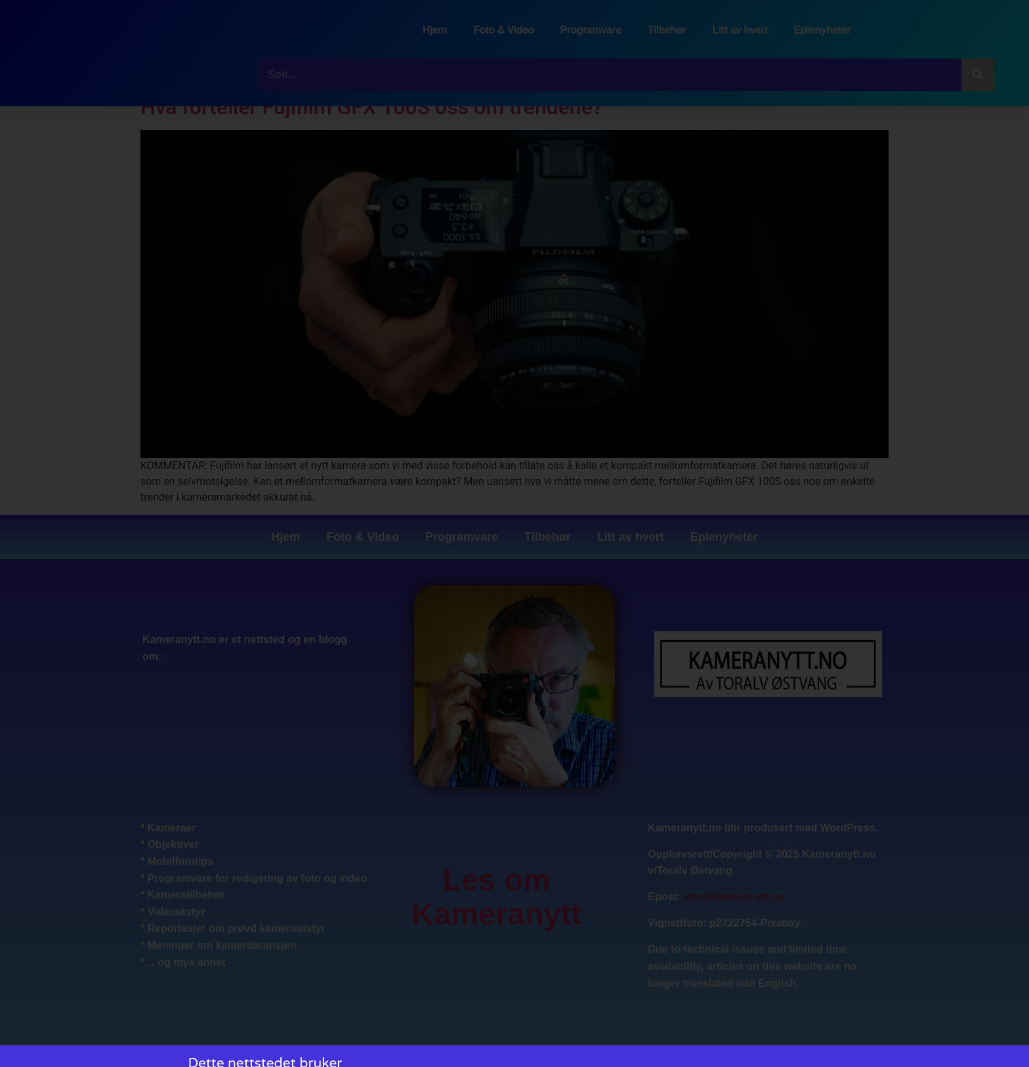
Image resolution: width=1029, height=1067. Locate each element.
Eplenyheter (822, 29)
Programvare (590, 29)
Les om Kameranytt (496, 896)
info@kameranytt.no (734, 897)
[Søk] (977, 74)
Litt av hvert (740, 29)
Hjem (435, 29)
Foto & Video (503, 29)
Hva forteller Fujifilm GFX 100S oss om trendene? (371, 106)
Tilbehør (667, 29)
